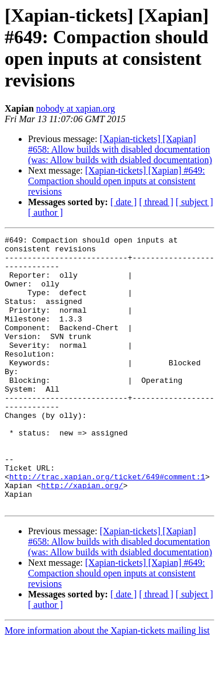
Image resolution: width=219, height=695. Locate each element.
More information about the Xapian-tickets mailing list (107, 685)
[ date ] (123, 202)
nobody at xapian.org (75, 108)
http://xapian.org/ (82, 536)
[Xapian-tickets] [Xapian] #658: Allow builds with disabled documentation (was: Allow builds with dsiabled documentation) (120, 149)
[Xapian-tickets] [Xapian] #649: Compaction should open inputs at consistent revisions (116, 180)
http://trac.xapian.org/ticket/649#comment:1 (107, 525)
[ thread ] (156, 202)
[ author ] (45, 212)
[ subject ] (194, 202)
